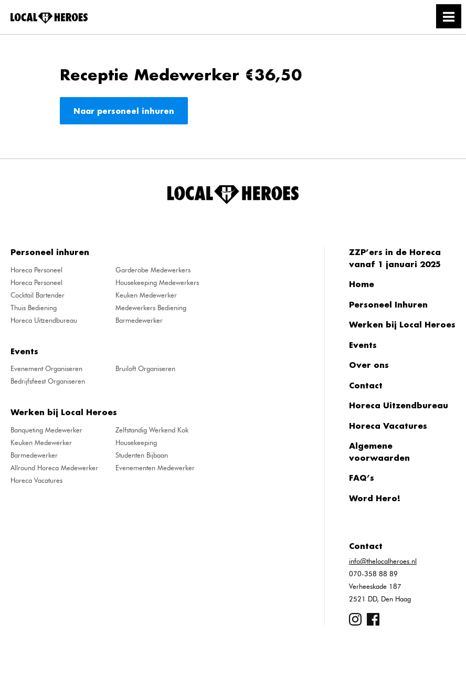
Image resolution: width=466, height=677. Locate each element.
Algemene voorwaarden (379, 451)
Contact (366, 385)
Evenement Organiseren (46, 368)
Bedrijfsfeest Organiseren (47, 381)
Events (363, 345)
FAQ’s (361, 477)
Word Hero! (374, 498)
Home (361, 284)
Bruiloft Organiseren (145, 368)
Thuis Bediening (33, 307)
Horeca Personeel (36, 270)
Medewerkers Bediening (150, 307)
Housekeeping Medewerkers (157, 282)
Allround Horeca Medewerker (54, 467)
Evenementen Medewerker (155, 467)
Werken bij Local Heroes (402, 324)
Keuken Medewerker (146, 295)
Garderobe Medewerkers (152, 270)
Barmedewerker (139, 320)
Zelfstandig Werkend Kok (151, 430)
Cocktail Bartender (37, 295)
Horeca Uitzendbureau (43, 320)
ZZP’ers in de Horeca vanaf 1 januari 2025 (395, 258)
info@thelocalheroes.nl (383, 561)
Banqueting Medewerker (46, 430)
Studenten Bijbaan (141, 455)
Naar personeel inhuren (123, 111)
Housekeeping (136, 442)
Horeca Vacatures (36, 480)
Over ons (369, 364)
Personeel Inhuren (388, 304)
